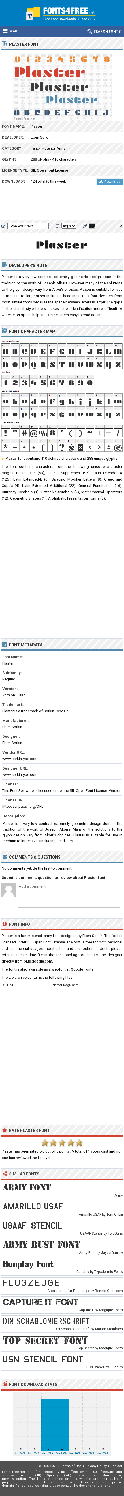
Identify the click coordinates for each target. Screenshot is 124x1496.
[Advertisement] (62, 204)
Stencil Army (54, 148)
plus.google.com (38, 961)
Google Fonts (82, 969)
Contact (116, 1466)
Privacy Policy (96, 1466)
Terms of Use (71, 1466)
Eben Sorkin (41, 137)
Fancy (36, 148)
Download (109, 182)
